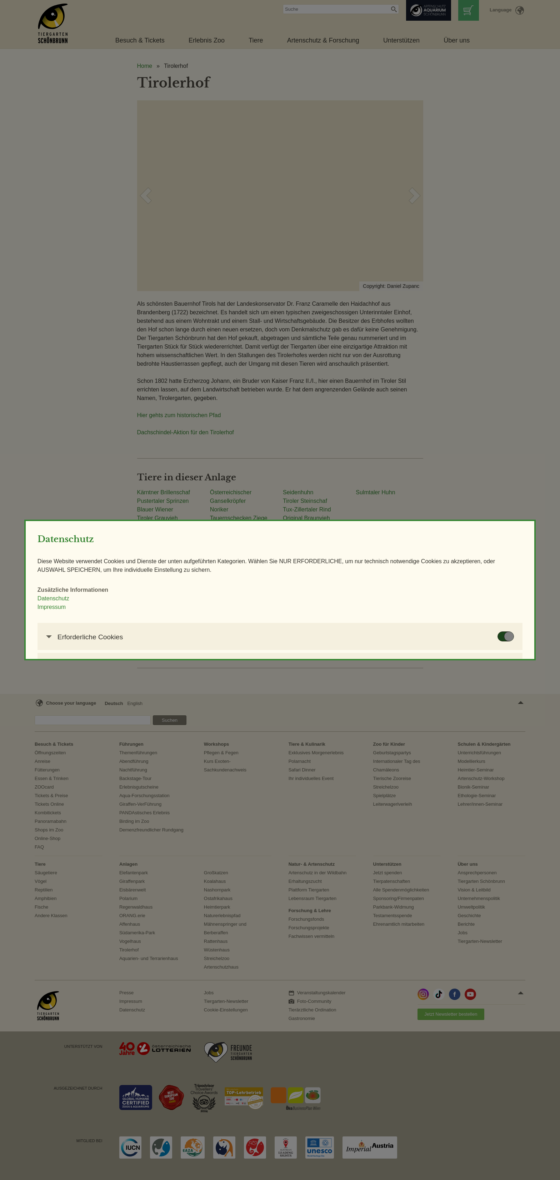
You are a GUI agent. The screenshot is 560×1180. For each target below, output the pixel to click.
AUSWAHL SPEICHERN (385, 688)
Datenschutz (151, 559)
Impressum (149, 568)
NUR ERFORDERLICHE (300, 688)
